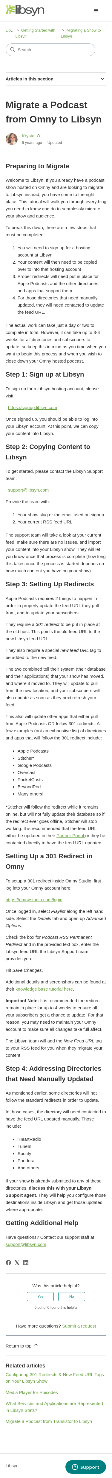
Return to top (22, 1345)
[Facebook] (8, 1262)
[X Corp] (17, 1262)
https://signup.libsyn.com (32, 407)
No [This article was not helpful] (71, 1296)
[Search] (50, 50)
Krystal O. (32, 135)
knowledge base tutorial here (44, 988)
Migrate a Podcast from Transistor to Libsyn (49, 1421)
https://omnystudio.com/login (34, 899)
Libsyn (11, 30)
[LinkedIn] (25, 1262)
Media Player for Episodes (32, 1392)
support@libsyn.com (28, 489)
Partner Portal (70, 835)
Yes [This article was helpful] (41, 1296)
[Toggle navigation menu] (95, 10)
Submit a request (79, 1325)
